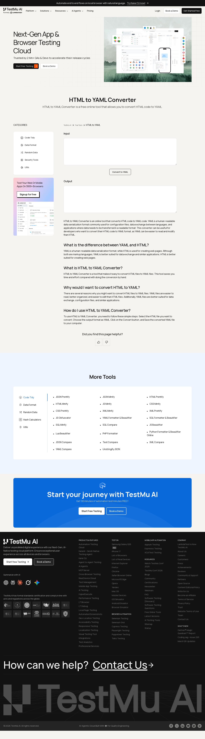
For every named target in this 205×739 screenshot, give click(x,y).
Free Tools (78, 125)
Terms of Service (186, 599)
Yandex (115, 587)
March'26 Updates (186, 641)
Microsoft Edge (119, 579)
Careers (181, 555)
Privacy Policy (184, 603)
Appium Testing (152, 544)
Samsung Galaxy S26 (121, 546)
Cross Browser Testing (90, 574)
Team (180, 615)
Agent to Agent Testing (90, 562)
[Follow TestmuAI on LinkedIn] (182, 726)
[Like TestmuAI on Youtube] (188, 726)
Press (180, 563)
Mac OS (115, 591)
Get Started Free (192, 10)
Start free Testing (27, 66)
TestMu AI (67, 125)
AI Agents (77, 10)
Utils (24, 167)
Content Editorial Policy (189, 587)
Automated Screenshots (90, 614)
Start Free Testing (92, 511)
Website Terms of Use (188, 611)
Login (157, 10)
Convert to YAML (120, 172)
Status (148, 628)
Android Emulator (120, 603)
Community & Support (188, 575)
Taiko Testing (118, 638)
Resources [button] (61, 10)
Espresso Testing (153, 548)
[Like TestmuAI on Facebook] (171, 726)
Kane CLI (83, 558)
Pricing (90, 10)
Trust (180, 607)
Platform (31, 10)
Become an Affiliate (187, 595)
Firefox (115, 567)
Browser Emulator (120, 607)
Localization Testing (88, 630)
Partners (182, 579)
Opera (115, 583)
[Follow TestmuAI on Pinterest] (200, 726)
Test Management (87, 582)
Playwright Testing (120, 630)
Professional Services (89, 646)
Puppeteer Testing (121, 634)
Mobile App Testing (88, 586)
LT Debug (83, 606)
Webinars (149, 590)
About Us (182, 551)
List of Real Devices (121, 559)
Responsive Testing (88, 626)
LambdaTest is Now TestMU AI (187, 546)
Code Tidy (27, 137)
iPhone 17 (116, 551)
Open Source (184, 583)
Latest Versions (152, 616)
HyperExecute (85, 594)
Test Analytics (85, 642)
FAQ (146, 594)
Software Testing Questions (153, 606)
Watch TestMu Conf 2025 (154, 565)
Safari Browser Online (122, 575)
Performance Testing (89, 598)
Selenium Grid (118, 622)
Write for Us (183, 591)
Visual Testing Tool (88, 634)
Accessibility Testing (89, 622)
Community (150, 578)
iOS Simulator (118, 599)
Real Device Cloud (87, 578)
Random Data (29, 152)
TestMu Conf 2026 (154, 570)
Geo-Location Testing (89, 618)
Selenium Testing (120, 618)
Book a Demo (49, 66)
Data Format (28, 145)
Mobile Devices (119, 595)
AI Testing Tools (152, 620)
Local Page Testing (88, 610)
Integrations (84, 638)
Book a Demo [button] (172, 10)
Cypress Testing (120, 626)
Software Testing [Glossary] (153, 600)
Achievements (184, 567)
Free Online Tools (153, 612)
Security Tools (29, 159)
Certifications (151, 582)
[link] (12, 11)
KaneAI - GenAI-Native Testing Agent (89, 553)
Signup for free (28, 194)
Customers (183, 559)
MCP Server (84, 570)
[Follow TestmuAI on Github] (194, 726)
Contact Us (183, 619)
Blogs (147, 574)
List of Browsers (119, 555)
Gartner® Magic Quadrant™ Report (186, 632)
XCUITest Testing (153, 552)
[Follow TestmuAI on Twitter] (177, 726)
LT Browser (84, 602)
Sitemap (148, 624)
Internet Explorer (120, 563)
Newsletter (150, 586)
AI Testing (83, 590)
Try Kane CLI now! (138, 3)
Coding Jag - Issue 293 (188, 637)
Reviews (182, 571)
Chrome (115, 571)
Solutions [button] (45, 10)
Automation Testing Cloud (88, 546)
